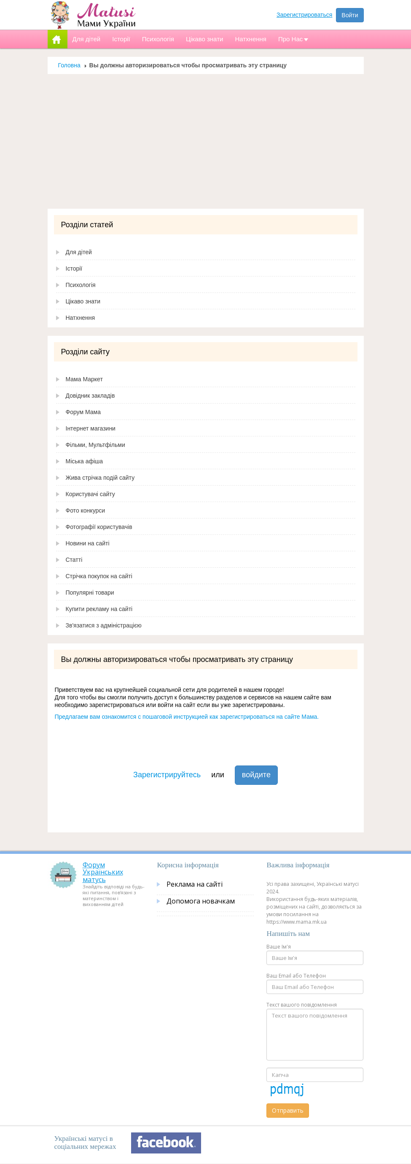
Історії (74, 268)
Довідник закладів (90, 395)
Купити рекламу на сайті (99, 609)
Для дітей (79, 252)
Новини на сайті (88, 543)
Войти (349, 15)
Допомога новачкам (201, 901)
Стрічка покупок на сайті (99, 576)
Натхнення (80, 317)
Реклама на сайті (195, 884)
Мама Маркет (84, 379)
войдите (256, 775)
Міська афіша (84, 461)
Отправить (288, 1110)
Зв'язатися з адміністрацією (104, 625)
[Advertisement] (206, 141)
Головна (69, 65)
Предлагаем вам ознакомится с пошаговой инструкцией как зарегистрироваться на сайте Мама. (187, 716)
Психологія (81, 285)
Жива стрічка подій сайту (100, 477)
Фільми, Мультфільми (95, 444)
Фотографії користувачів (99, 527)
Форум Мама (83, 412)
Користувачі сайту (90, 494)
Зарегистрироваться (304, 14)
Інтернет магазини (91, 428)
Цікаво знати (83, 301)
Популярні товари (90, 592)
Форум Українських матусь (103, 872)
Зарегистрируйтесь (167, 775)
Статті (74, 559)
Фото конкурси (85, 510)
